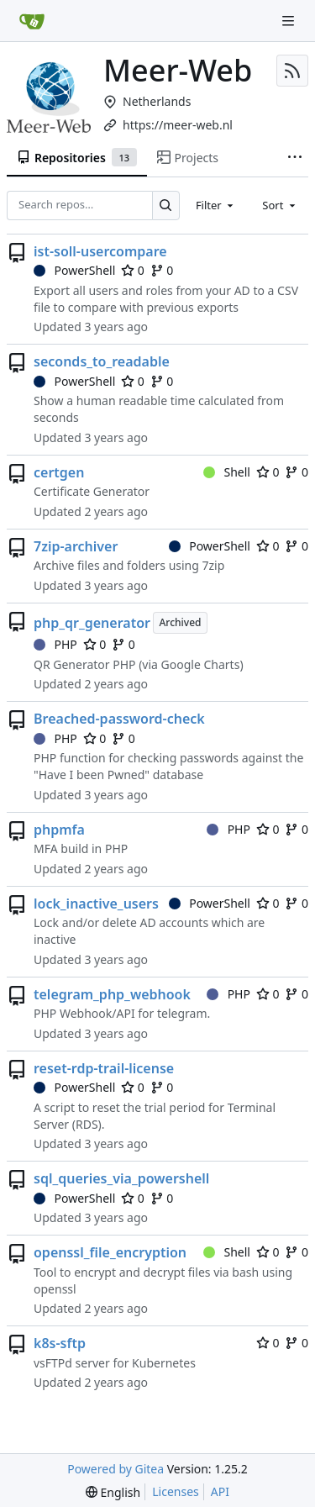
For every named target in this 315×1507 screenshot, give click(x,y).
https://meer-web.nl (178, 125)
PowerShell (74, 270)
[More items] (294, 158)
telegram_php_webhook (112, 994)
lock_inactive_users (96, 903)
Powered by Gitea (115, 1469)
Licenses (175, 1491)
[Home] (31, 21)
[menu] (113, 1492)
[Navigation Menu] (290, 20)
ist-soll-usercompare (100, 251)
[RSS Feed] (292, 71)
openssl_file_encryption (110, 1252)
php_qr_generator (92, 622)
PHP (55, 644)
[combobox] (216, 205)
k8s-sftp (60, 1343)
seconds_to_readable (102, 361)
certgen (59, 472)
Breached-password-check (119, 718)
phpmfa (59, 829)
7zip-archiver (76, 546)
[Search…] (166, 205)
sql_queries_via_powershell (121, 1178)
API (220, 1491)
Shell (226, 472)
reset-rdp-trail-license (104, 1068)
